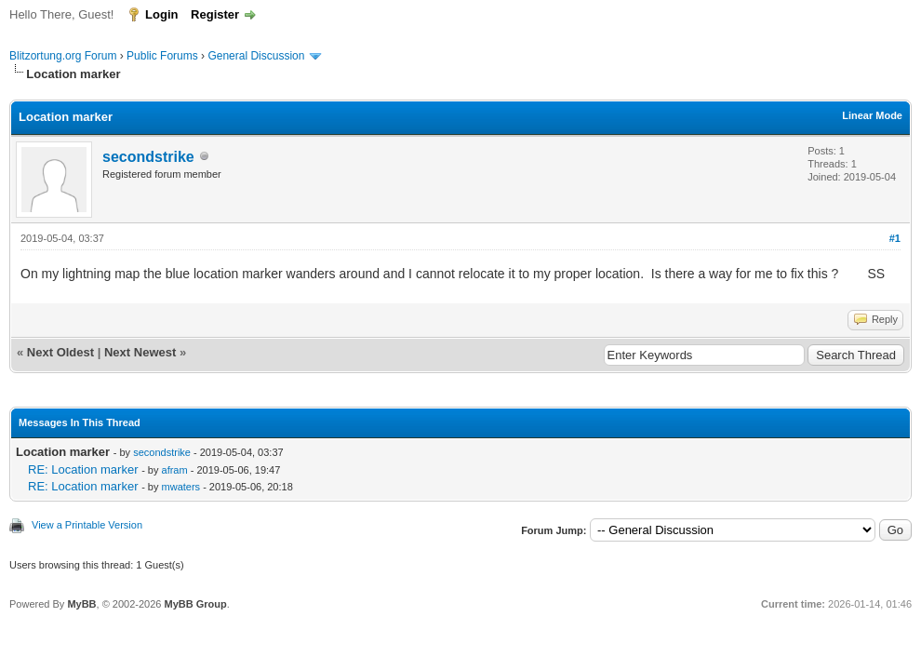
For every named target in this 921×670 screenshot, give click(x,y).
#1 (895, 238)
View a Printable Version (87, 524)
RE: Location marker (83, 469)
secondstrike (148, 157)
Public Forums (162, 55)
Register (215, 14)
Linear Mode (872, 115)
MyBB (81, 604)
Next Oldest (60, 352)
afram (175, 470)
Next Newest (140, 352)
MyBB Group (195, 604)
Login (161, 14)
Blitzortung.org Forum (62, 55)
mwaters (181, 486)
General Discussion (255, 55)
